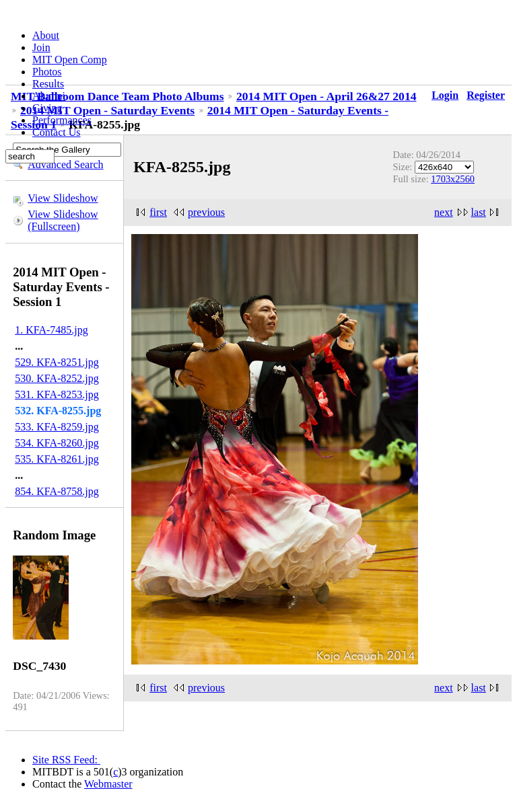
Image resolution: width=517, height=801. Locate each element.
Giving (47, 108)
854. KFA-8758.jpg (57, 491)
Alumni (48, 96)
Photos (47, 71)
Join (41, 47)
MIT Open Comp (69, 59)
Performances (62, 120)
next (443, 212)
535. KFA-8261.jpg (57, 459)
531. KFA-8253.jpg (57, 394)
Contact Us (56, 132)
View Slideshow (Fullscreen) (63, 220)
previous (206, 212)
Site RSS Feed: (66, 759)
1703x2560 (453, 179)
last (478, 212)
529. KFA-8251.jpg (57, 362)
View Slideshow (63, 198)
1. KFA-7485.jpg (51, 330)
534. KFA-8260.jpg (57, 443)
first (158, 212)
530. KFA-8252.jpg (57, 378)
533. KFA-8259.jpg (57, 426)
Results (48, 83)
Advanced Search (65, 164)
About (45, 35)
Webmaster (108, 784)
